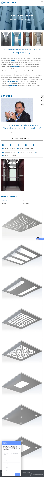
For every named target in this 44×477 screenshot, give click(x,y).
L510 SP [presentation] (5, 148)
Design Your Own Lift (22, 138)
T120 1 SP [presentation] (29, 152)
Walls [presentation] (24, 207)
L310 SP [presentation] (28, 145)
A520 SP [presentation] (13, 145)
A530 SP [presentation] (20, 145)
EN (39, 2)
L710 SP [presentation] (20, 148)
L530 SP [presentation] (12, 148)
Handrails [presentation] (26, 203)
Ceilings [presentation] (4, 200)
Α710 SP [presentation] (13, 155)
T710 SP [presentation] (5, 155)
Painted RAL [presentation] (29, 148)
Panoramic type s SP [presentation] (9, 152)
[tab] (5, 145)
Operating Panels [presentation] (7, 207)
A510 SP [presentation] (5, 145)
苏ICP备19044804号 (25, 472)
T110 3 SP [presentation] (21, 152)
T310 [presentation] (36, 152)
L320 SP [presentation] (35, 145)
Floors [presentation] (4, 203)
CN (36, 2)
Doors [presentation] (24, 200)
